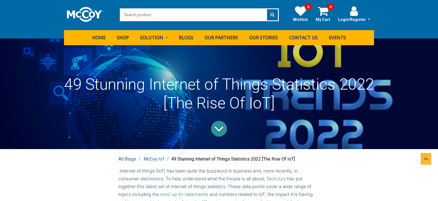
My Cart (325, 14)
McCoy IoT (154, 158)
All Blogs (127, 158)
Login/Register (354, 14)
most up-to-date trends (184, 194)
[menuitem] (99, 37)
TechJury (276, 178)
